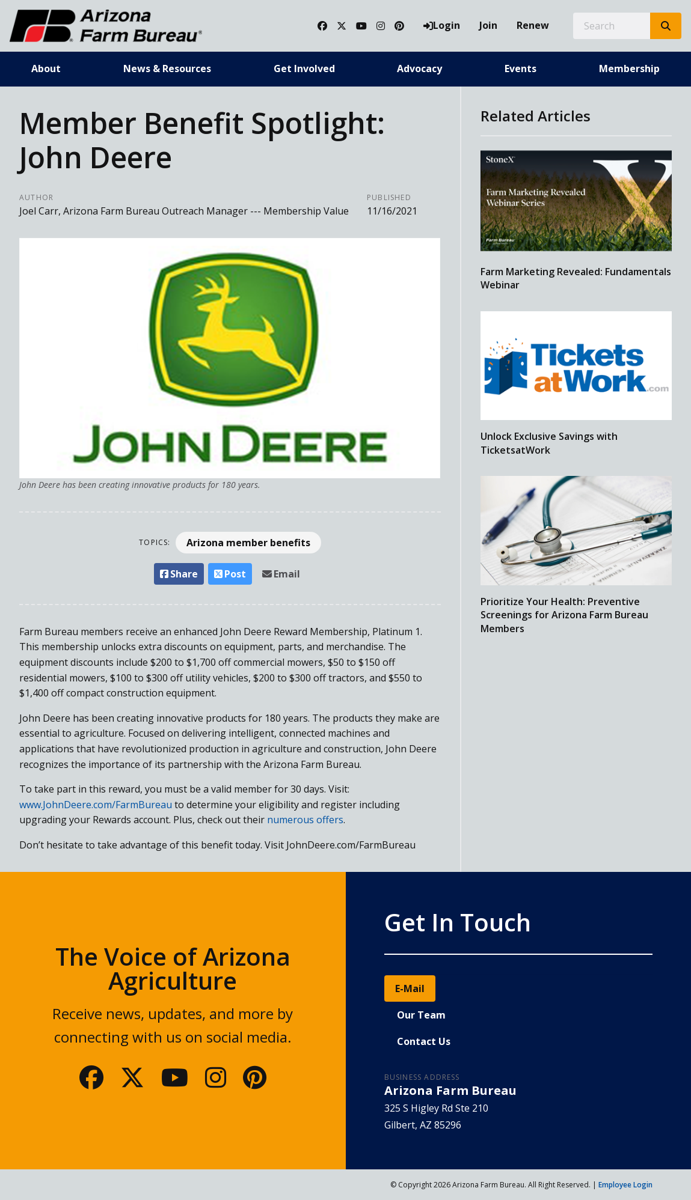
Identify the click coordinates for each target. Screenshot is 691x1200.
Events (520, 68)
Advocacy (419, 68)
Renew (533, 25)
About (46, 68)
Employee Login (625, 1185)
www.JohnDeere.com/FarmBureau (95, 804)
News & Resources (167, 68)
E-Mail (410, 988)
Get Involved (304, 68)
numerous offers (305, 819)
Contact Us (423, 1041)
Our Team (421, 1015)
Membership (629, 68)
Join (488, 25)
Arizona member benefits (248, 542)
